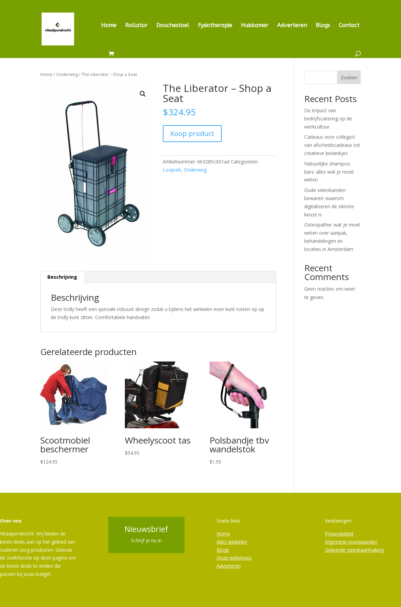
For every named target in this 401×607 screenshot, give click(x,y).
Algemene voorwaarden (351, 542)
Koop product (192, 133)
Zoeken (349, 77)
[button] (143, 94)
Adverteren (292, 25)
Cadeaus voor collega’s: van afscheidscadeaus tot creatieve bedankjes (332, 145)
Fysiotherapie (215, 25)
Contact (349, 25)
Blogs (323, 25)
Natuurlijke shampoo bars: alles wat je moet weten (329, 171)
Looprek (172, 170)
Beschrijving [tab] (62, 277)
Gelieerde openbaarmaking (354, 550)
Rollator (136, 25)
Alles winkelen (232, 542)
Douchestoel (172, 25)
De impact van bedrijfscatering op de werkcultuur (328, 118)
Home (108, 25)
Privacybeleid (339, 533)
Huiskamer (254, 25)
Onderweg (67, 74)
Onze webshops (234, 557)
